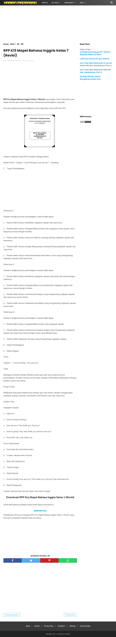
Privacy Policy (48, 626)
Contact (37, 626)
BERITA (45, 3)
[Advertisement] (58, 24)
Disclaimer (61, 626)
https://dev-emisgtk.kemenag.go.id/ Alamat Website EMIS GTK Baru (95, 52)
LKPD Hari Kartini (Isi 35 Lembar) (94, 59)
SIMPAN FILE (40, 510)
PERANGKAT (69, 3)
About (28, 626)
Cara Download (85, 626)
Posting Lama (70, 615)
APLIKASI (55, 3)
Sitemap (72, 626)
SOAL (82, 3)
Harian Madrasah (65, 634)
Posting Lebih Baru (12, 615)
